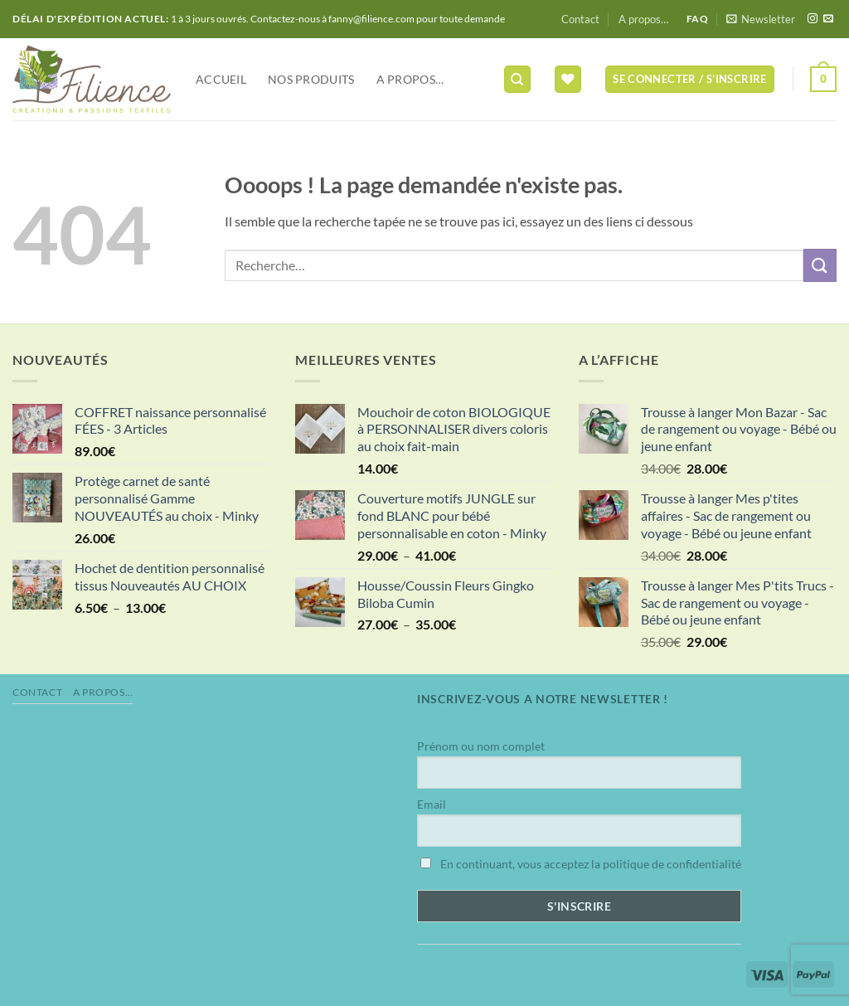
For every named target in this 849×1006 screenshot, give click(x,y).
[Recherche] (517, 79)
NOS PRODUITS (311, 79)
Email (431, 804)
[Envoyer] (820, 265)
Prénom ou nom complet (481, 746)
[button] (760, 19)
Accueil (221, 79)
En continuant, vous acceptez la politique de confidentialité (580, 864)
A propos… (643, 19)
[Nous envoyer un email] (828, 19)
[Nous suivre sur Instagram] (812, 19)
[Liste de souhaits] (568, 79)
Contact (580, 19)
